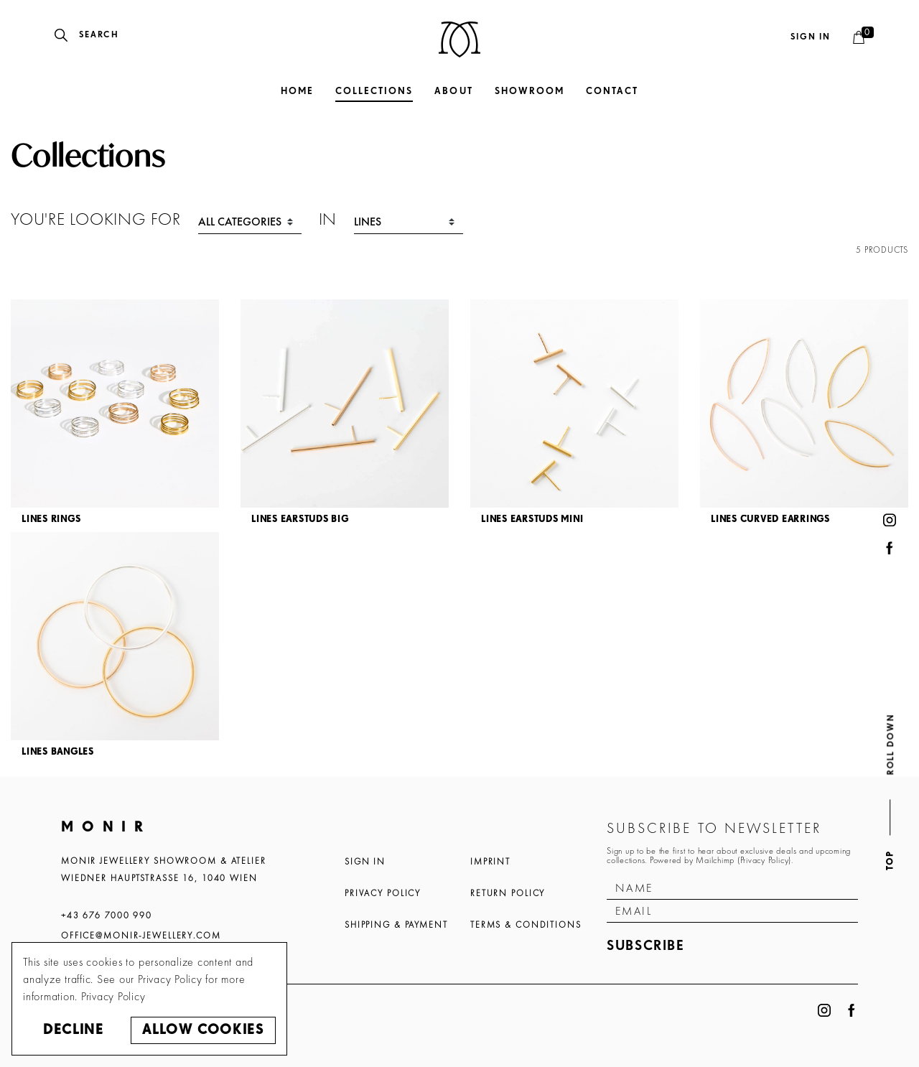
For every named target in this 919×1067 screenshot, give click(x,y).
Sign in (810, 37)
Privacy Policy (383, 893)
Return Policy (507, 893)
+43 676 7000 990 (106, 915)
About (453, 91)
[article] (115, 415)
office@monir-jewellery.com (141, 935)
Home (297, 91)
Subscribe (646, 946)
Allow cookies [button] (202, 1030)
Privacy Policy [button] (113, 996)
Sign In (365, 861)
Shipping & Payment (396, 925)
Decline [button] (73, 1030)
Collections (374, 91)
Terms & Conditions (526, 925)
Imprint (490, 861)
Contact (612, 91)
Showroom (529, 91)
